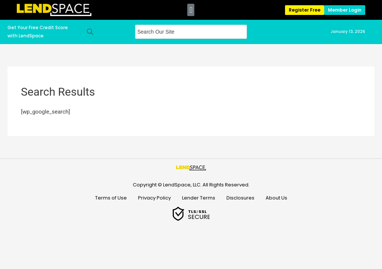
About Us (276, 197)
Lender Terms (198, 197)
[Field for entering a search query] (191, 32)
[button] (190, 10)
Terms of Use (111, 197)
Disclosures (240, 197)
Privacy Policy (154, 197)
